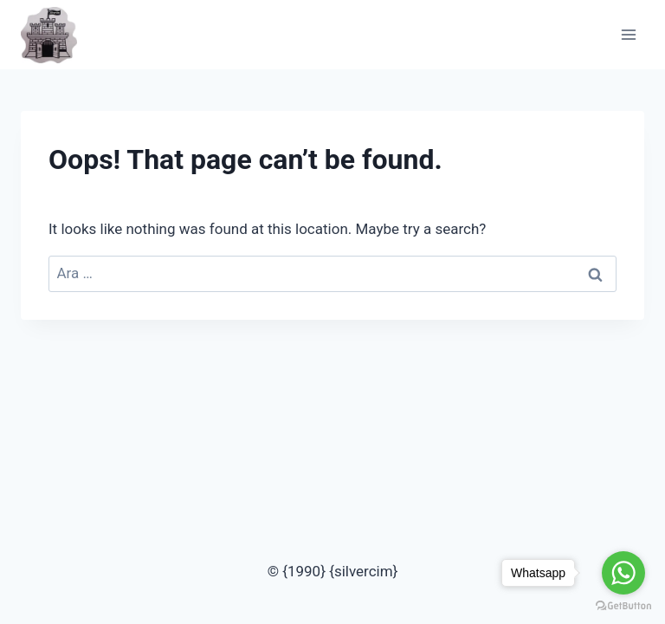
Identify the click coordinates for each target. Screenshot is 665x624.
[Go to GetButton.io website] (623, 606)
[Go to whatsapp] (623, 573)
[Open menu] (628, 34)
